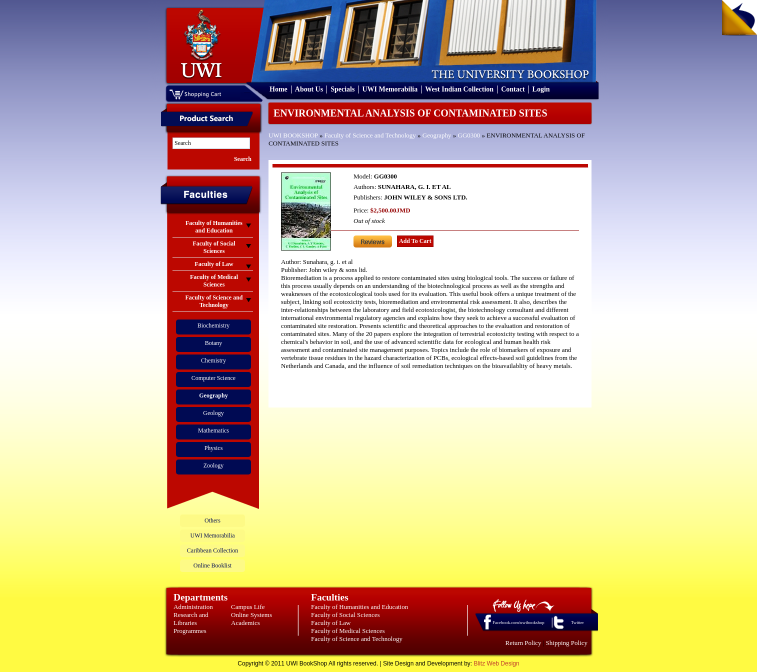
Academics (245, 622)
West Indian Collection (459, 89)
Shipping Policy (567, 642)
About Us (309, 89)
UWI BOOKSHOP (293, 135)
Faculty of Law (330, 622)
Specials (342, 89)
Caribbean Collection (212, 550)
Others (212, 520)
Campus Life (248, 606)
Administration (193, 606)
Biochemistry (214, 325)
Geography (437, 135)
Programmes (190, 630)
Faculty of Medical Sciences (348, 630)
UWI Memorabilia (390, 89)
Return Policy (524, 642)
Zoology (214, 465)
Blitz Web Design (497, 663)
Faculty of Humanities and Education (359, 606)
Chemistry (213, 360)
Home (279, 89)
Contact (512, 89)
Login (541, 89)
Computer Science (214, 378)
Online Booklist (213, 565)
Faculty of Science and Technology (370, 135)
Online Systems (251, 614)
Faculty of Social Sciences (345, 614)
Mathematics (213, 430)
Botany (213, 343)
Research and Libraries (191, 618)
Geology (213, 413)
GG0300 (469, 135)
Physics (213, 448)
